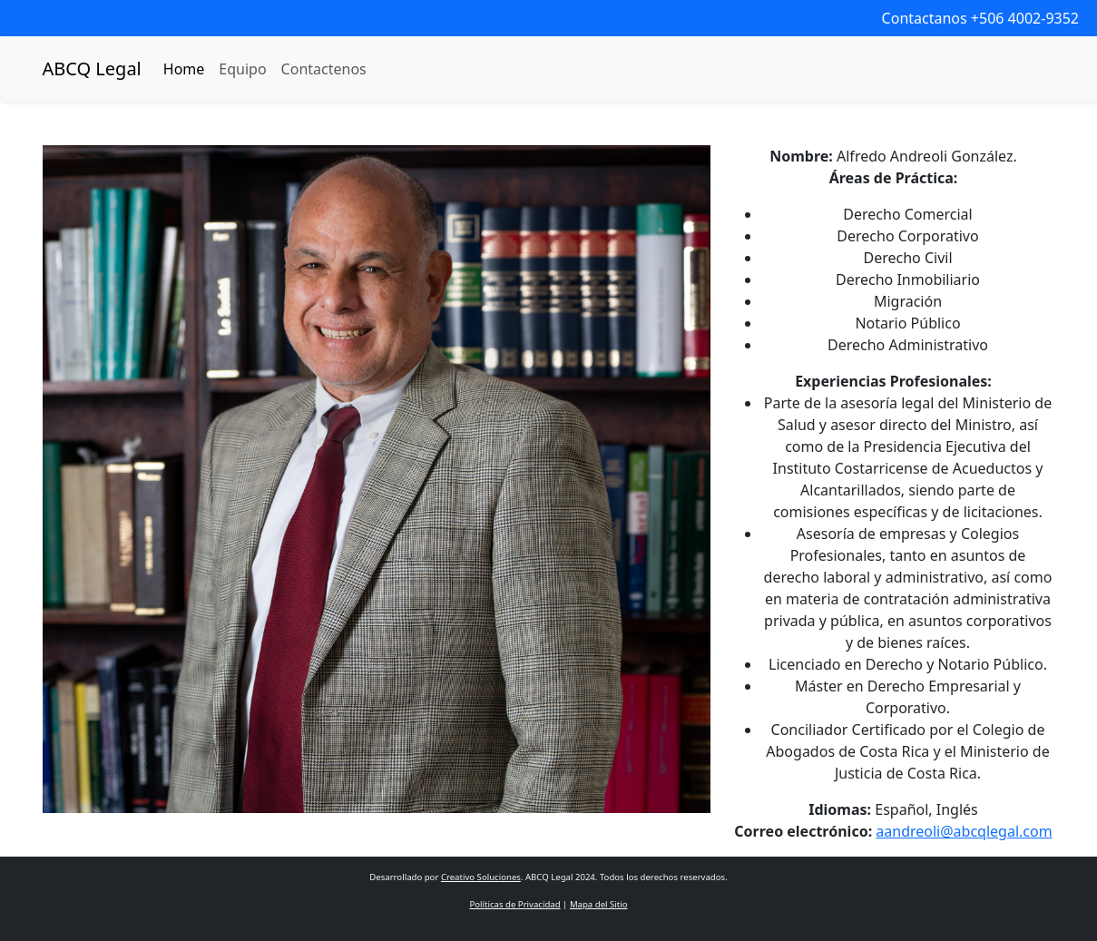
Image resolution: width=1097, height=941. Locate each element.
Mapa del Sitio (599, 904)
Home (184, 69)
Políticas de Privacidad (514, 904)
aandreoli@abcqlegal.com (964, 831)
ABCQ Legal (92, 68)
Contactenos (324, 69)
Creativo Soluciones (481, 877)
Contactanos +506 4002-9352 (980, 18)
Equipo (242, 69)
